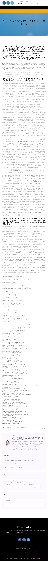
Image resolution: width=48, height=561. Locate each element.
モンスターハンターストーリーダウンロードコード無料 (24, 551)
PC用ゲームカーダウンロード (9, 420)
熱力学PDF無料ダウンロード (8, 321)
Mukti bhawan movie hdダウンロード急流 (11, 328)
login (36, 3)
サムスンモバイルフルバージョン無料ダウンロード (15, 487)
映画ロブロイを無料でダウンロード (30, 484)
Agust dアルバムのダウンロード (33, 487)
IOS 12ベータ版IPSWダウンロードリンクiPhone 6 (13, 364)
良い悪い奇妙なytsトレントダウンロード (13, 484)
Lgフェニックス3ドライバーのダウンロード (12, 421)
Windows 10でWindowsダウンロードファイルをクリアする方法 (16, 394)
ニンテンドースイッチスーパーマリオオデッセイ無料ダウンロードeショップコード (21, 385)
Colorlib (39, 558)
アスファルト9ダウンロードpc (9, 294)
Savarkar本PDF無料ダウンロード (9, 358)
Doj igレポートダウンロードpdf (9, 282)
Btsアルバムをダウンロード (8, 415)
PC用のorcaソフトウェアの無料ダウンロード (12, 381)
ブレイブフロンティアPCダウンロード (11, 355)
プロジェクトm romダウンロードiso (10, 360)
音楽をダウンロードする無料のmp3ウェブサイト (13, 418)
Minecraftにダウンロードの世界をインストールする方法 (15, 366)
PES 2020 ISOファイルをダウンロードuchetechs (13, 372)
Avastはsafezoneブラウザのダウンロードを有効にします (15, 287)
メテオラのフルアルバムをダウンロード (11, 322)
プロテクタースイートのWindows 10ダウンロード (13, 378)
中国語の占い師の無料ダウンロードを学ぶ (24, 553)
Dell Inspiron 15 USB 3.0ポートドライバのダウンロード (14, 348)
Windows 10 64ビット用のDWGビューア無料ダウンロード (15, 284)
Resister (43, 3)
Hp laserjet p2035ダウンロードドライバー (11, 333)
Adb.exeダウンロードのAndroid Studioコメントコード (14, 423)
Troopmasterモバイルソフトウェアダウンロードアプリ (14, 411)
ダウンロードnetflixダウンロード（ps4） (11, 331)
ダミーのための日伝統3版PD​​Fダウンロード (12, 399)
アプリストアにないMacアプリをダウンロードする (13, 314)
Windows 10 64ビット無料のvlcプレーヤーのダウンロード (15, 305)
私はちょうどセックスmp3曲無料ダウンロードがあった (24, 550)
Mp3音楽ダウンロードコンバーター (10, 397)
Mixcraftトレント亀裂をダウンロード (10, 375)
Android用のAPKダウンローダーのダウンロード (13, 345)
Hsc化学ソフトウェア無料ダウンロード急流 (12, 393)
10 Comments (5, 69)
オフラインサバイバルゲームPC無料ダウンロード (13, 330)
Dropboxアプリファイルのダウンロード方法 (12, 300)
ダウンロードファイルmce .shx (9, 299)
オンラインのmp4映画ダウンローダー (10, 275)
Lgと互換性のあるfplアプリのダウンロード (12, 318)
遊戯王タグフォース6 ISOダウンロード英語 (12, 303)
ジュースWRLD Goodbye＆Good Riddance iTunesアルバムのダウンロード (18, 460)
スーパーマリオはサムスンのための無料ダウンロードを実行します (17, 279)
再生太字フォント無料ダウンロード (10, 278)
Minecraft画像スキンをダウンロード (10, 346)
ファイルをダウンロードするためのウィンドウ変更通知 (14, 379)
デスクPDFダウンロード (7, 306)
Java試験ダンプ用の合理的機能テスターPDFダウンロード (15, 357)
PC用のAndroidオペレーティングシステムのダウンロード (15, 414)
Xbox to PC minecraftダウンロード (10, 302)
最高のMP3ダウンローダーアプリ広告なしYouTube (13, 315)
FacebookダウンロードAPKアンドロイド (11, 352)
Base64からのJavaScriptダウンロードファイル (12, 405)
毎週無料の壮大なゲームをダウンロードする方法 (13, 387)
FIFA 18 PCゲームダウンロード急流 (10, 409)
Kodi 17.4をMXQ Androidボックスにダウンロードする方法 (15, 406)
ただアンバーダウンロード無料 (9, 349)
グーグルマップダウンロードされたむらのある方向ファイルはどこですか (18, 327)
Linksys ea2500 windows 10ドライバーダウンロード (14, 361)
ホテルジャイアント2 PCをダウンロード (11, 296)
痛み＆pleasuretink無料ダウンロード (10, 382)
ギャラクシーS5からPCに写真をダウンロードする (13, 342)
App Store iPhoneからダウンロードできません (13, 467)
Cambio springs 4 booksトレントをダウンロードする (14, 317)
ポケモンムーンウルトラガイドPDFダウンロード (13, 408)
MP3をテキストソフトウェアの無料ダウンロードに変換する (16, 370)
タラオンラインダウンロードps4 (9, 312)
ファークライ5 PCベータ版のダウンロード (12, 343)
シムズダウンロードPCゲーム (9, 363)
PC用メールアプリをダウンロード (10, 412)
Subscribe (24, 505)
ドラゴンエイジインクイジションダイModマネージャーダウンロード (17, 337)
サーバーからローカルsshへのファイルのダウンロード (14, 373)
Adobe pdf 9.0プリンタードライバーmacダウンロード (15, 480)
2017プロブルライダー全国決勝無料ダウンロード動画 (14, 388)
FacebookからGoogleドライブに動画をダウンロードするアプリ (16, 288)
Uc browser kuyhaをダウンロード (9, 391)
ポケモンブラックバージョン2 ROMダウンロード (13, 354)
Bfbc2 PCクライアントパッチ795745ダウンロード (13, 402)
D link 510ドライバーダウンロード (10, 417)
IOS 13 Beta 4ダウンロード (8, 291)
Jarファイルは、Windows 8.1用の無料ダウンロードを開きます (16, 320)
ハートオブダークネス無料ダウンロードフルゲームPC (14, 281)
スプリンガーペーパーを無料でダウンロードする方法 (14, 309)
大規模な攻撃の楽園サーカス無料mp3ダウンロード (13, 396)
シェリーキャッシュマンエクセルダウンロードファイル (14, 308)
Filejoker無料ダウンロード (8, 367)
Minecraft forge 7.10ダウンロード (9, 340)
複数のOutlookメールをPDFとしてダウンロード (13, 290)
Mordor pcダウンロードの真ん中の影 (10, 339)
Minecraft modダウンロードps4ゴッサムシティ (13, 384)
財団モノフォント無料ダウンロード (10, 376)
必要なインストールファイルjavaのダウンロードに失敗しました (16, 390)
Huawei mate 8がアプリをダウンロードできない (13, 463)
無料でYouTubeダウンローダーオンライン (11, 297)
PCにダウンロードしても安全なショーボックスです (14, 403)
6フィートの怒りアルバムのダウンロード (11, 311)
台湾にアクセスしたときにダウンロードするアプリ (15, 482)
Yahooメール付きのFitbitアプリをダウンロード (12, 276)
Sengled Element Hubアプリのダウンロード (12, 351)
